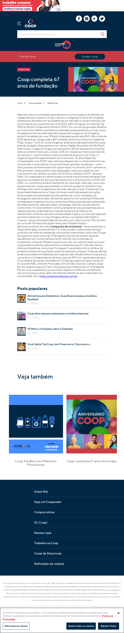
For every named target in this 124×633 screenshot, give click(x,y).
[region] (62, 620)
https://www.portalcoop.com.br (58, 276)
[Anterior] (22, 424)
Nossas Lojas (43, 533)
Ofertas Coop (27, 56)
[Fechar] (118, 613)
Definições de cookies (49, 563)
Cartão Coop (90, 56)
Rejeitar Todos (108, 626)
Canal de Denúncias (47, 553)
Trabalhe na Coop (46, 543)
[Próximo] (102, 424)
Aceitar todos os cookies (81, 626)
